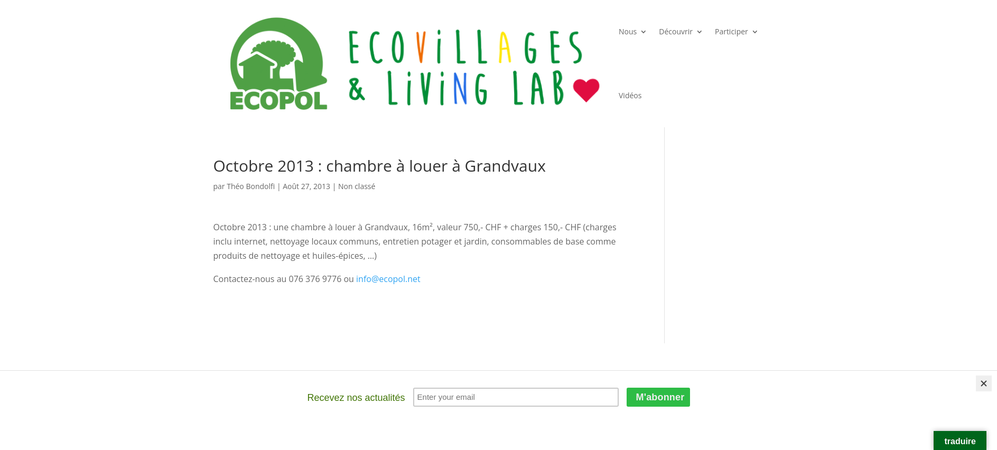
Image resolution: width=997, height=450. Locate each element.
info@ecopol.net (388, 279)
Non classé (356, 186)
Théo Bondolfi (251, 186)
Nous (628, 31)
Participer (731, 31)
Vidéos (630, 95)
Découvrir (676, 31)
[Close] (984, 383)
